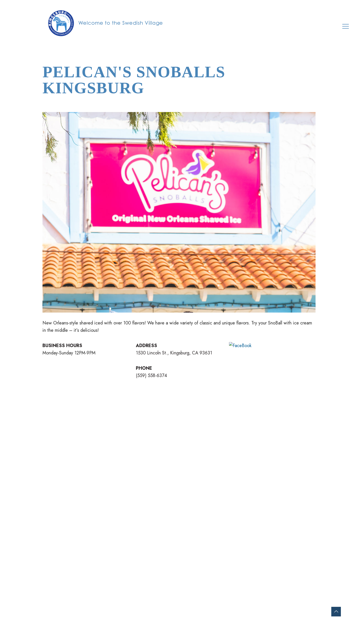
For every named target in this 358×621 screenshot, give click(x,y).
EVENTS (143, 571)
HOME (141, 542)
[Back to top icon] (336, 611)
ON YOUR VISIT (150, 556)
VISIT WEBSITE (251, 373)
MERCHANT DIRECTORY (159, 564)
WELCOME (146, 549)
